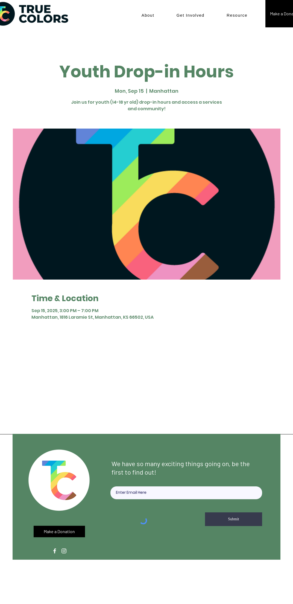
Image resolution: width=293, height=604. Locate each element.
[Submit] (233, 519)
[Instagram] (64, 551)
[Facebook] (54, 551)
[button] (147, 15)
